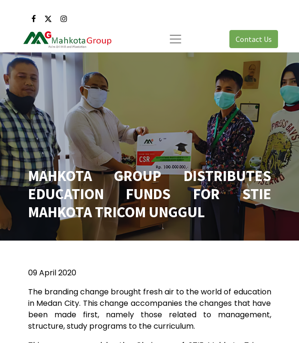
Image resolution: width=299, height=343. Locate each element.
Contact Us (254, 39)
